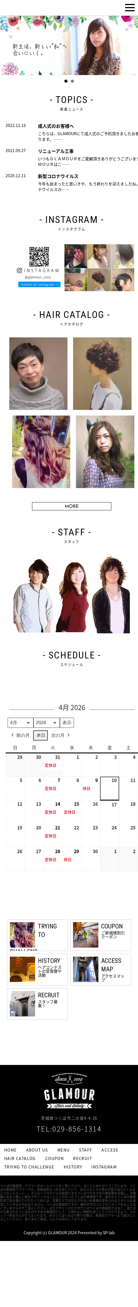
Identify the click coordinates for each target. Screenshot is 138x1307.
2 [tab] (72, 81)
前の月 (20, 735)
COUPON (54, 1158)
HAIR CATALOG (20, 1158)
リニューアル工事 (56, 151)
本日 (41, 735)
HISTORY (73, 1167)
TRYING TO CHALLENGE (29, 1167)
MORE (72, 506)
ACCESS (109, 1150)
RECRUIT (82, 1158)
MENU (63, 1150)
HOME (10, 1150)
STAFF (85, 1150)
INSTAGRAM (104, 1167)
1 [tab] (65, 81)
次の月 (61, 735)
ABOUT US (37, 1150)
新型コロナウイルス (58, 176)
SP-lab (109, 1232)
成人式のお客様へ (56, 125)
